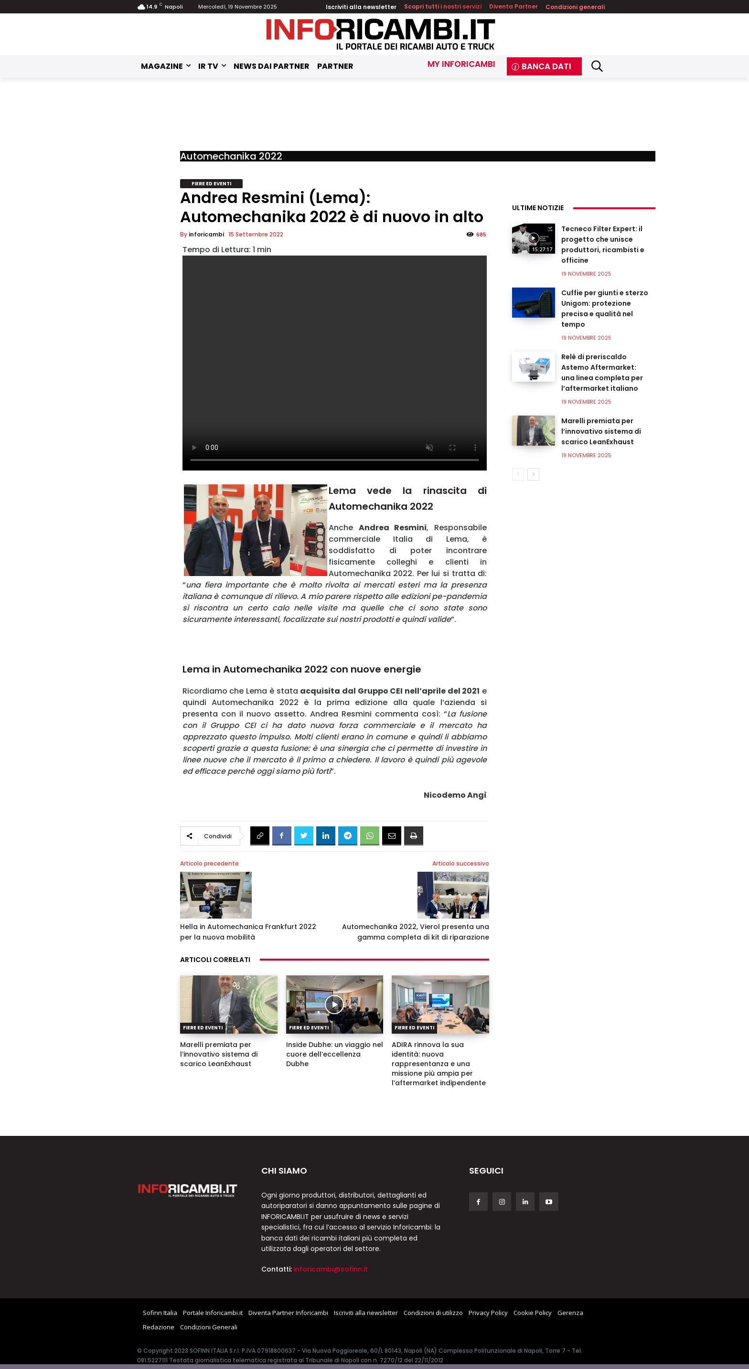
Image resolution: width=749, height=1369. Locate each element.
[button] (596, 66)
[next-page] (533, 474)
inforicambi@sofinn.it (331, 1269)
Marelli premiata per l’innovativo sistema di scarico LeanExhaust (218, 1054)
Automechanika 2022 (231, 156)
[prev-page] (518, 474)
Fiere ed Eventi (211, 183)
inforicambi (206, 234)
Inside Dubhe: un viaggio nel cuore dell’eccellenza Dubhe (334, 1054)
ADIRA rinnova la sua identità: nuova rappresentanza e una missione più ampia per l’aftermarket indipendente (439, 1064)
